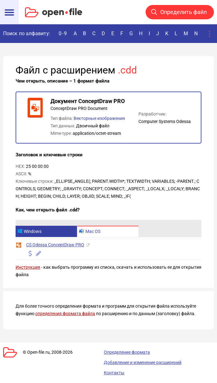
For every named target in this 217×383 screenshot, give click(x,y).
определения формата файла (65, 313)
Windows (29, 231)
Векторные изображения (99, 118)
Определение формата (127, 352)
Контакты (114, 372)
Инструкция (28, 267)
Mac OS (89, 231)
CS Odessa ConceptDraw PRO (55, 244)
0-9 (63, 33)
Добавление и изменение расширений (142, 362)
